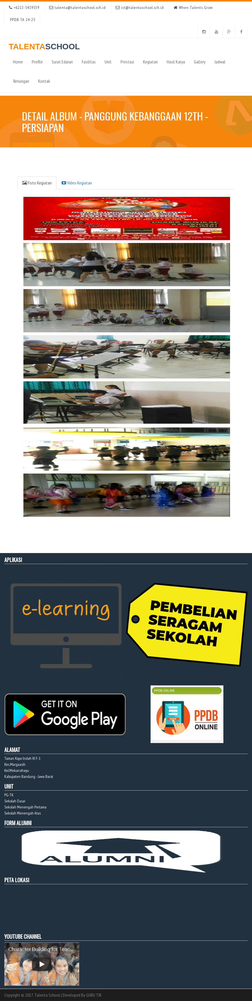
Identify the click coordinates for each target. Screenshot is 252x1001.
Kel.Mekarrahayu (16, 770)
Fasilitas (89, 62)
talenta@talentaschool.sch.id (77, 7)
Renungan (21, 81)
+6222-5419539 (24, 7)
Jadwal (219, 62)
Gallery (199, 62)
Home (18, 62)
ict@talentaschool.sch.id (140, 7)
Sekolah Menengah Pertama (25, 807)
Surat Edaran (62, 62)
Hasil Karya (176, 62)
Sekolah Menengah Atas (22, 813)
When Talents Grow (193, 7)
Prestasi (127, 62)
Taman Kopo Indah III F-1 (22, 758)
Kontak (44, 81)
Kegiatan (150, 62)
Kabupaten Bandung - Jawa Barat (28, 776)
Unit (108, 62)
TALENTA (44, 44)
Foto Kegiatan (37, 183)
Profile (37, 62)
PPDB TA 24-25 (22, 19)
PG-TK (9, 795)
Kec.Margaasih (14, 764)
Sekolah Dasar (14, 801)
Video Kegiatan (77, 183)
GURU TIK (94, 995)
